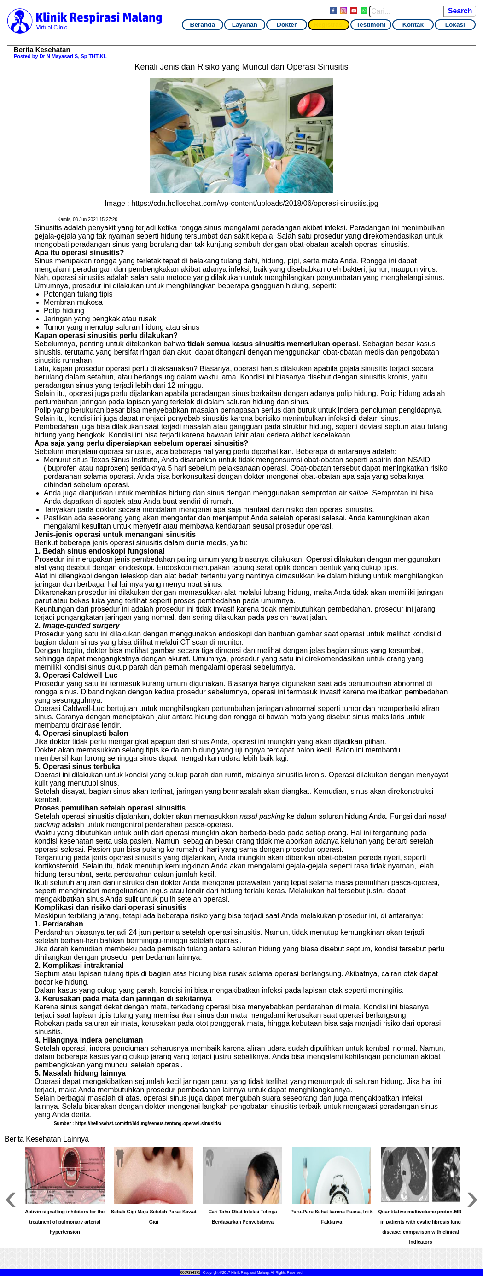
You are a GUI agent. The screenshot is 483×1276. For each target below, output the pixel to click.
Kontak (413, 24)
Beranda (202, 24)
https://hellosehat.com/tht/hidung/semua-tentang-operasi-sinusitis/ (148, 1123)
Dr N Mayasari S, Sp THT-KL (73, 56)
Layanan (244, 24)
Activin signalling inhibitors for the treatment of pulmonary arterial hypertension (65, 1222)
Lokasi (455, 24)
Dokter (287, 24)
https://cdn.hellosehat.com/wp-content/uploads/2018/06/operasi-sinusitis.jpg (254, 203)
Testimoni (370, 24)
